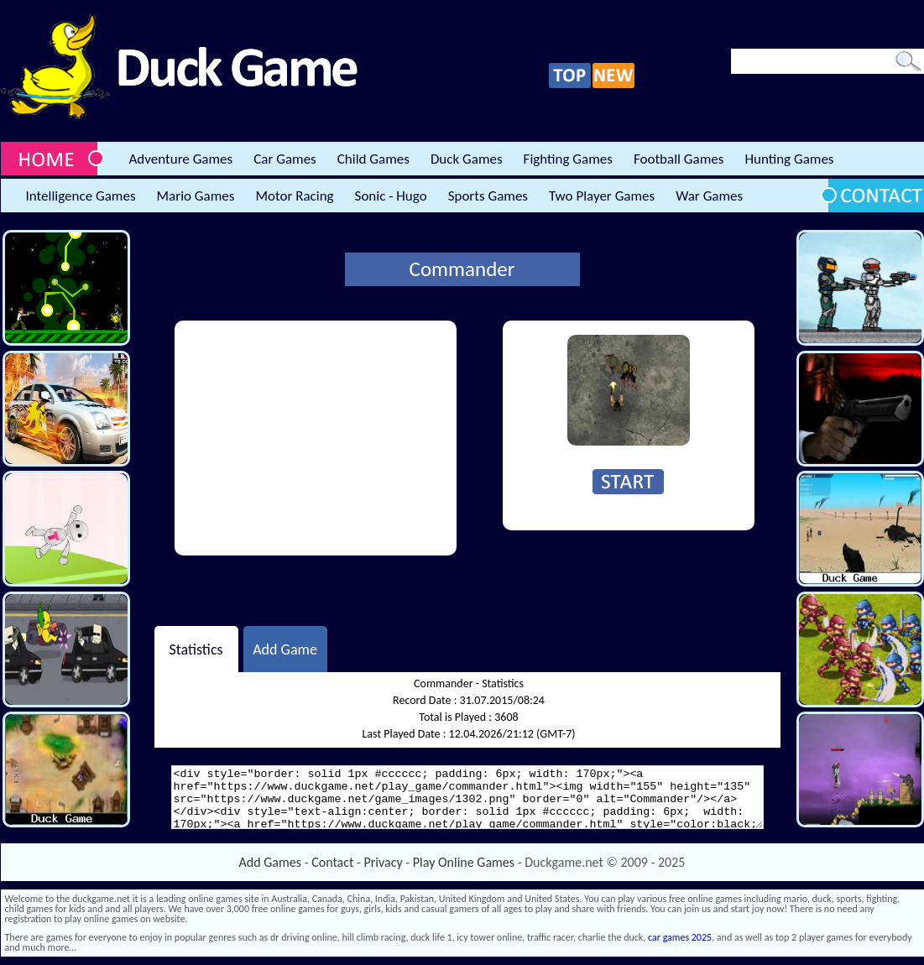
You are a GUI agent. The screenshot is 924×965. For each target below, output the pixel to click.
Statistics (195, 648)
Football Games (678, 159)
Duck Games (467, 159)
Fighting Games (568, 159)
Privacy (383, 862)
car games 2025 (680, 937)
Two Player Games (602, 196)
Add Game (285, 648)
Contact (332, 862)
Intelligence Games (81, 196)
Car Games (284, 159)
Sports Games (488, 196)
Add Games (270, 862)
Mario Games (196, 196)
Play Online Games (463, 862)
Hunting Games (788, 159)
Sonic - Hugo (391, 196)
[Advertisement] (316, 438)
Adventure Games (181, 159)
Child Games (373, 159)
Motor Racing (294, 196)
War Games (709, 196)
